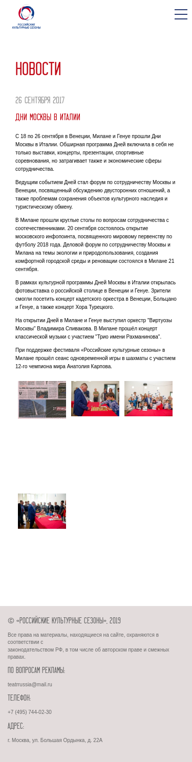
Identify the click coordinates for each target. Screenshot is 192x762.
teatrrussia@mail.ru (30, 684)
